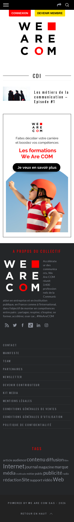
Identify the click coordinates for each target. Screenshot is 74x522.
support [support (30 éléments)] (36, 480)
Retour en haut (37, 514)
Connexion (19, 13)
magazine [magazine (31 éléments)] (46, 467)
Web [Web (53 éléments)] (58, 479)
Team (7, 361)
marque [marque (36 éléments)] (61, 466)
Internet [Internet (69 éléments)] (13, 466)
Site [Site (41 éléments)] (25, 479)
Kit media (10, 393)
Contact (10, 345)
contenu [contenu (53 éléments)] (36, 459)
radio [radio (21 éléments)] (66, 473)
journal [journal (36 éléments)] (31, 466)
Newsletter (12, 377)
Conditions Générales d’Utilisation (33, 417)
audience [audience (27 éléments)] (19, 460)
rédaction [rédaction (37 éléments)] (12, 479)
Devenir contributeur (21, 385)
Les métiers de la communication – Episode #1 (51, 97)
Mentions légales (17, 401)
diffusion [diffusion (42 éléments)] (55, 459)
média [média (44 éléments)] (9, 473)
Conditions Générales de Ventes (30, 409)
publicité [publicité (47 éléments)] (52, 473)
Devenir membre (50, 13)
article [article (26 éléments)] (7, 460)
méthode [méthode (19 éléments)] (21, 473)
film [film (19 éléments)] (66, 460)
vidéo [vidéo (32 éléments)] (47, 480)
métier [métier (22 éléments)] (30, 473)
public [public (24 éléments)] (39, 473)
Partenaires (13, 369)
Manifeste (11, 353)
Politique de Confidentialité (27, 425)
